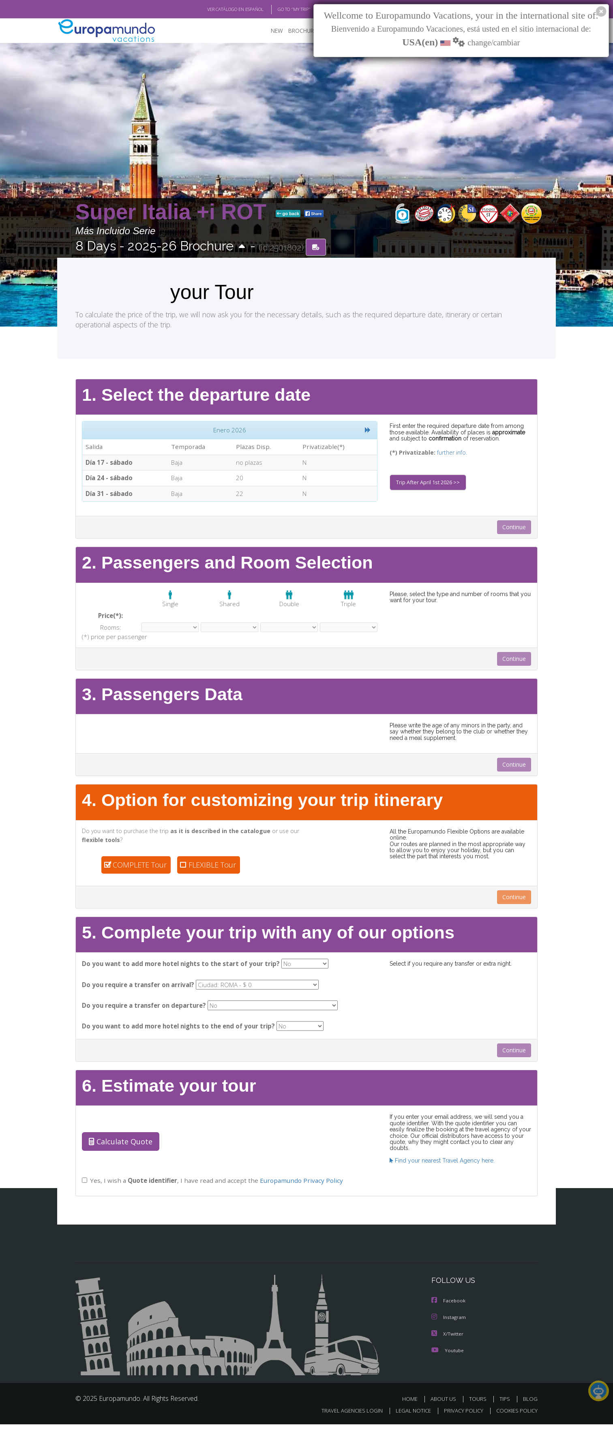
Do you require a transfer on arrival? (138, 989)
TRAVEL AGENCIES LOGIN (344, 1416)
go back (288, 214)
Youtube (447, 1356)
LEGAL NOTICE (408, 1416)
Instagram (449, 1324)
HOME (413, 1405)
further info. (446, 453)
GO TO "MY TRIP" (281, 9)
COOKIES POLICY (515, 1416)
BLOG (530, 1405)
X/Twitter (447, 1340)
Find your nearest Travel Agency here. (440, 1161)
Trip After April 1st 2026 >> (429, 484)
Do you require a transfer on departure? (143, 1011)
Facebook (448, 1307)
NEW (268, 31)
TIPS (506, 1405)
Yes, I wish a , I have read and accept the (211, 1187)
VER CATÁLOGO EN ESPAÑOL (216, 9)
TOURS (479, 1405)
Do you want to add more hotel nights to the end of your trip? (176, 1032)
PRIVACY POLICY (460, 1416)
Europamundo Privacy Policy (299, 1187)
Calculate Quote (119, 1149)
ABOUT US (445, 1405)
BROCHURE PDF (303, 31)
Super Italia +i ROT (173, 212)
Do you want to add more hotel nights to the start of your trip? (177, 968)
